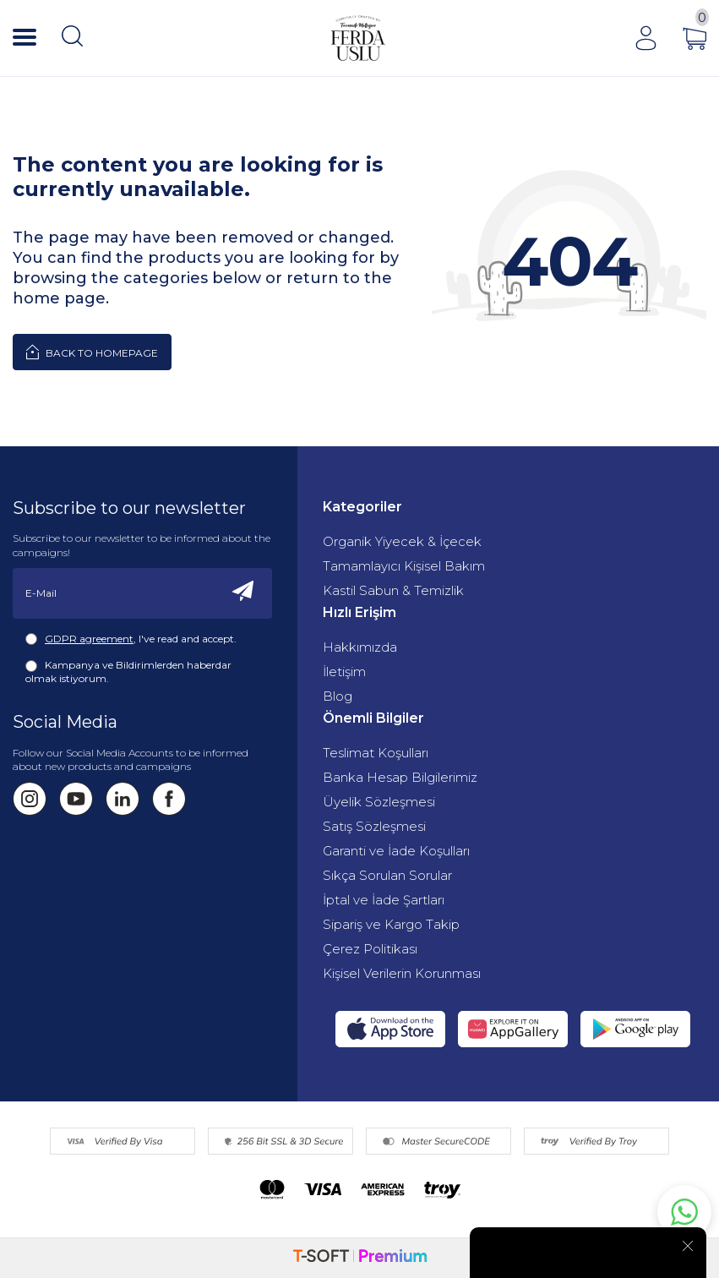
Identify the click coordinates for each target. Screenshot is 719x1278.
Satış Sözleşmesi (374, 826)
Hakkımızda (360, 647)
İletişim (344, 672)
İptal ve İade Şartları (383, 900)
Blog (337, 696)
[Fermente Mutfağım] (358, 38)
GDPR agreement (89, 638)
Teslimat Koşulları (375, 753)
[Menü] (24, 38)
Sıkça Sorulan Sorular (387, 875)
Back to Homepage (92, 351)
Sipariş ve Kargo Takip (391, 924)
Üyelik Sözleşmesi (379, 802)
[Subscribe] (243, 593)
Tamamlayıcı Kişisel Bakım (404, 566)
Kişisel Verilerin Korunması (402, 973)
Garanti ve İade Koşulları (396, 851)
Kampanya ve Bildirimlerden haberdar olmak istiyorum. (128, 671)
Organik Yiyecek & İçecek (402, 541)
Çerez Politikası (370, 949)
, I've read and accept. (131, 639)
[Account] (645, 38)
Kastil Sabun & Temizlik (393, 590)
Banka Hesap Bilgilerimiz (400, 777)
